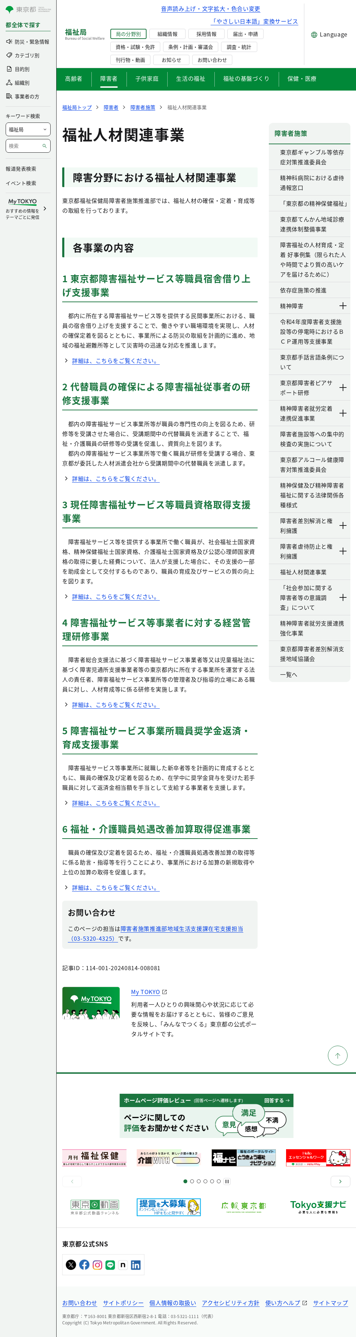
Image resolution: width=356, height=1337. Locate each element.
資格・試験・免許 (135, 46)
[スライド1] (185, 1181)
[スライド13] (205, 1181)
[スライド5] (192, 1181)
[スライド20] (219, 1181)
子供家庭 (147, 78)
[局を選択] (28, 129)
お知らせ (171, 59)
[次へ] (340, 1181)
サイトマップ (330, 1302)
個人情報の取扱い (172, 1302)
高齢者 (74, 78)
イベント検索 (21, 182)
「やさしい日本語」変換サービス (254, 21)
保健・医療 (302, 78)
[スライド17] (212, 1181)
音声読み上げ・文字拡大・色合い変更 (210, 8)
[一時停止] (227, 1181)
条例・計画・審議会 (190, 46)
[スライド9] (199, 1181)
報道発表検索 (21, 168)
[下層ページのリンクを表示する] (343, 306)
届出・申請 (245, 33)
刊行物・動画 (130, 59)
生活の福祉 (190, 78)
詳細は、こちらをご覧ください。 (116, 360)
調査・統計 (239, 46)
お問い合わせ (212, 59)
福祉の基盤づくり (246, 78)
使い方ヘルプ (282, 1302)
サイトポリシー (123, 1302)
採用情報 (206, 33)
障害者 (109, 78)
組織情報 (167, 33)
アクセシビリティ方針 (230, 1302)
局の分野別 (128, 33)
